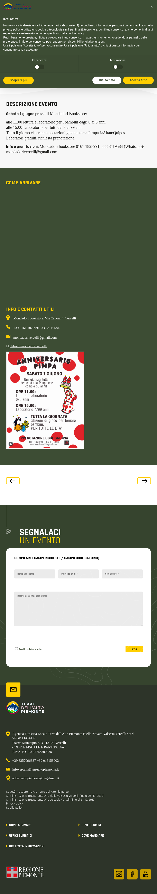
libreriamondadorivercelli (28, 346)
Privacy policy (35, 649)
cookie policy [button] (76, 33)
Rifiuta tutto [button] (107, 80)
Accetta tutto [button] (138, 80)
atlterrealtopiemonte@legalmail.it (35, 778)
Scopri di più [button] (18, 80)
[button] (151, 6)
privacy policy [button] (11, 29)
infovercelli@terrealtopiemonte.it (35, 769)
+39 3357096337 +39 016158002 (35, 761)
